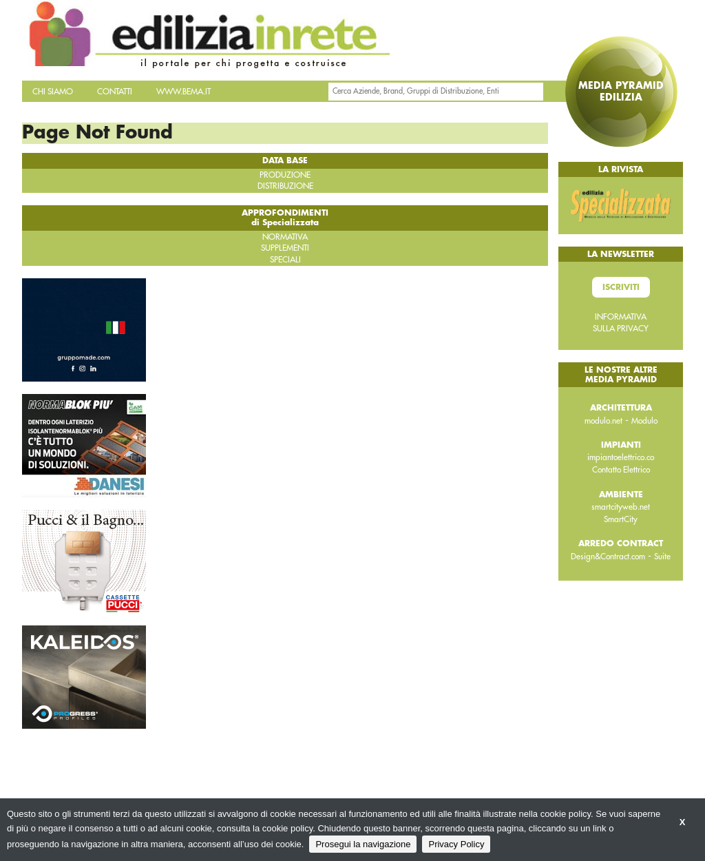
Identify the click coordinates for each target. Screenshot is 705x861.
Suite (662, 556)
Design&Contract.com (608, 556)
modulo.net (603, 421)
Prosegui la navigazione (362, 844)
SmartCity (621, 519)
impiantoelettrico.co (620, 457)
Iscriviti (621, 287)
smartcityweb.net (620, 507)
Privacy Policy (456, 844)
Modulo (644, 421)
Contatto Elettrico (621, 470)
